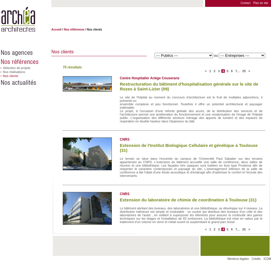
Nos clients (10, 76)
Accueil (56, 29)
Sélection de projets (17, 68)
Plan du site (260, 3)
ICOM (267, 258)
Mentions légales (238, 258)
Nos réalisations (14, 72)
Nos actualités (25, 82)
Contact (245, 3)
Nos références (25, 61)
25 (244, 71)
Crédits (256, 258)
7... (237, 71)
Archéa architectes (18, 19)
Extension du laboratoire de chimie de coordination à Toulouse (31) (188, 199)
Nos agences (25, 52)
